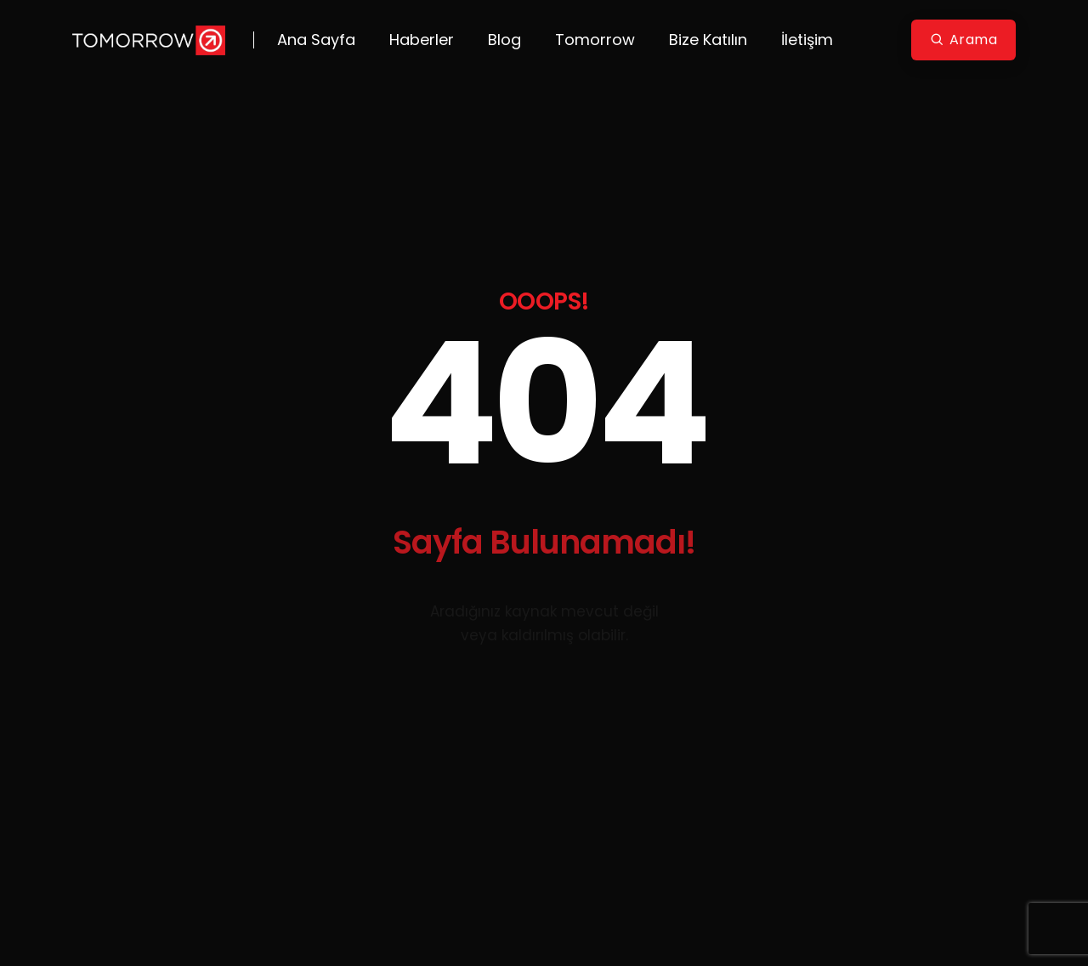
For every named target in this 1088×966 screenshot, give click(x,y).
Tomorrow (595, 39)
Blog (504, 39)
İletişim (807, 39)
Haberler (421, 39)
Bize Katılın (708, 39)
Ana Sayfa (316, 39)
